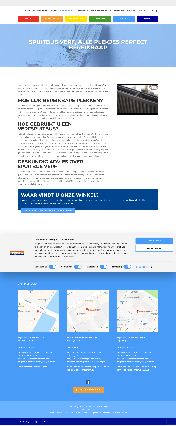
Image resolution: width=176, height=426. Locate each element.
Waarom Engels (100, 11)
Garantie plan (52, 18)
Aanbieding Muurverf (77, 406)
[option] (43, 250)
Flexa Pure (68, 412)
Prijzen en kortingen (45, 11)
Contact (143, 11)
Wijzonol (95, 412)
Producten (66, 11)
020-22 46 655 (126, 346)
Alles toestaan (154, 300)
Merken (81, 11)
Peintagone (105, 412)
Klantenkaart (76, 18)
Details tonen (142, 326)
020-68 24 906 (27, 346)
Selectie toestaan (154, 308)
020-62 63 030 (77, 346)
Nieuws (131, 11)
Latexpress (100, 18)
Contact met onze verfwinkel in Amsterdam (48, 210)
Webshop (124, 18)
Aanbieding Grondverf (98, 406)
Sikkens (59, 412)
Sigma (51, 412)
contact (84, 180)
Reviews (148, 18)
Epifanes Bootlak (82, 412)
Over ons (119, 11)
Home (27, 11)
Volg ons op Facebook (90, 389)
